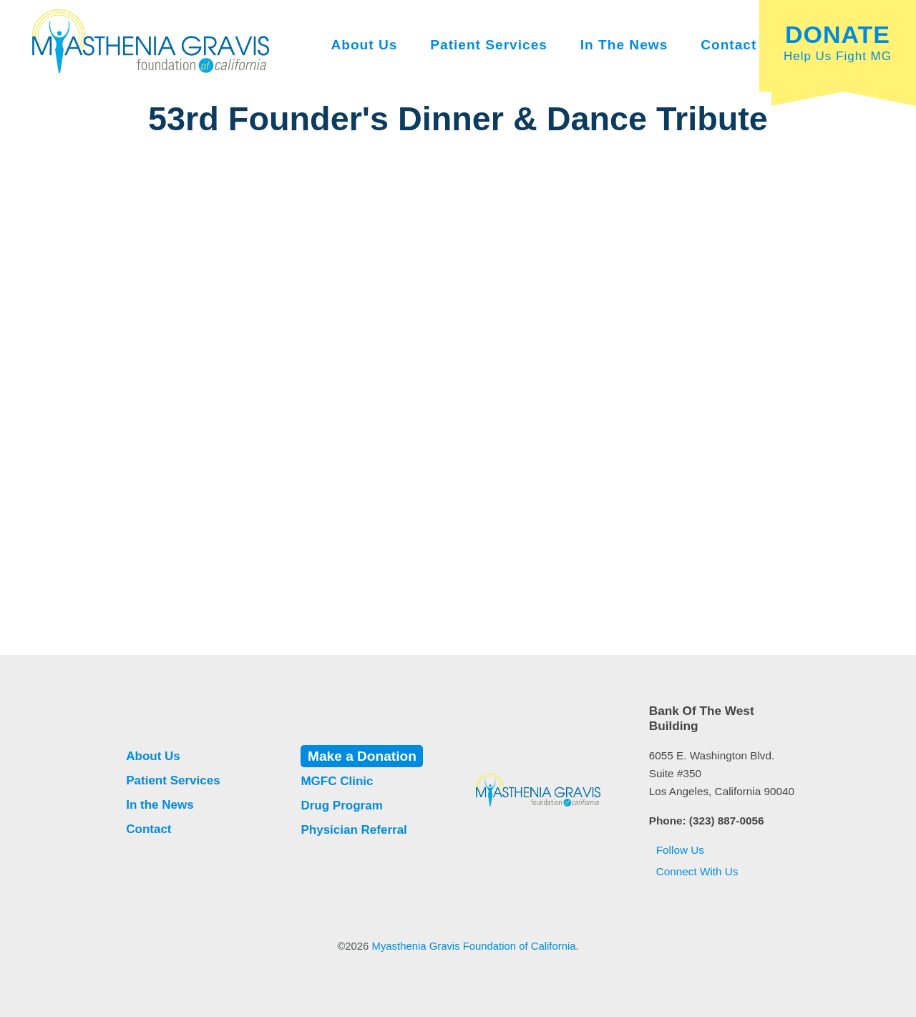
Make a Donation (362, 756)
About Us (364, 44)
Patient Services (488, 44)
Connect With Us (694, 871)
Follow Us (676, 850)
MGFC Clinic (337, 781)
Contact (728, 44)
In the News (624, 44)
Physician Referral (353, 830)
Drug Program (341, 805)
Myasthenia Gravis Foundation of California (474, 946)
